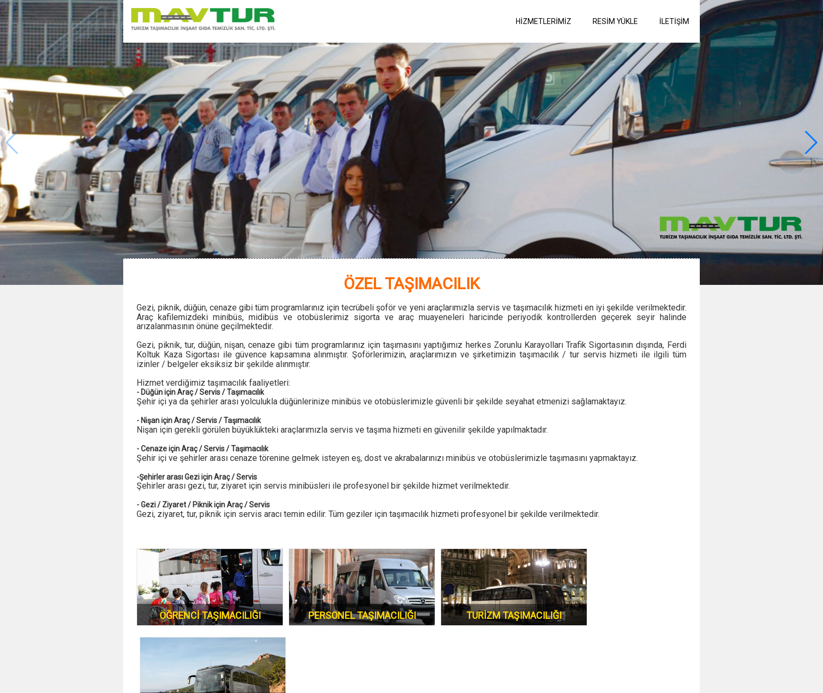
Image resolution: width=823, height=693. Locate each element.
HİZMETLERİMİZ (543, 21)
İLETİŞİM (674, 21)
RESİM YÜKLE (615, 21)
